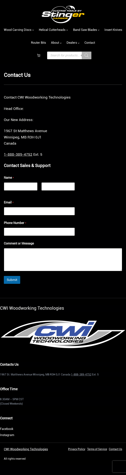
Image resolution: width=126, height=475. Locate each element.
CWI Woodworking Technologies (26, 449)
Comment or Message (19, 243)
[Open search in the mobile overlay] (69, 55)
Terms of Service (97, 449)
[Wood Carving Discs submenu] (33, 30)
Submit (12, 280)
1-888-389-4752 (18, 154)
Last (44, 193)
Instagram (7, 435)
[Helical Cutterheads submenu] (67, 30)
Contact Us (115, 449)
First (6, 193)
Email (9, 202)
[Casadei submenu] (99, 30)
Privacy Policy (76, 449)
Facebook (6, 429)
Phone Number (15, 223)
